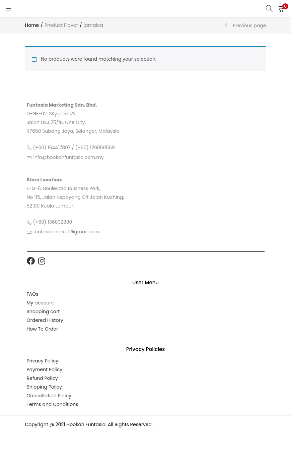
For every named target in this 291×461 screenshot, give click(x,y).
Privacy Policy (43, 360)
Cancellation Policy (49, 395)
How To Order (42, 329)
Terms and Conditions (52, 404)
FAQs (33, 294)
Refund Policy (42, 378)
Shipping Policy (44, 387)
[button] (281, 8)
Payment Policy (45, 369)
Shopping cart (43, 311)
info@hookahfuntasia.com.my (68, 157)
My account (40, 302)
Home (32, 25)
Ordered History (45, 320)
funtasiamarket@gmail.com (66, 231)
